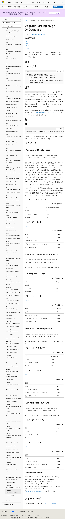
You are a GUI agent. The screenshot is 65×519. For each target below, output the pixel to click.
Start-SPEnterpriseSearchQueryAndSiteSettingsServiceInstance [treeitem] (13, 198)
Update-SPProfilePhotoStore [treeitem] (13, 398)
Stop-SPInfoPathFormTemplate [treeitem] (12, 264)
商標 (36, 518)
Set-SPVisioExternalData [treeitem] (12, 114)
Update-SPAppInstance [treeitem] (12, 366)
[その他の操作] (62, 20)
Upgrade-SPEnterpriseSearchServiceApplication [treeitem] (13, 470)
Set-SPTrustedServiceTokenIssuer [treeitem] (13, 97)
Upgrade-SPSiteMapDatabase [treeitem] (11, 500)
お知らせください (54, 13)
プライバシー (35, 515)
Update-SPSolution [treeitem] (11, 446)
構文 (28, 41)
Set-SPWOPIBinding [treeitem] (11, 142)
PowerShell (32, 20)
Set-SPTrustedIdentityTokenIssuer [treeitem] (13, 80)
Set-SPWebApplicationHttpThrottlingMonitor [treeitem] (13, 136)
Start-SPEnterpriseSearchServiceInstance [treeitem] (13, 205)
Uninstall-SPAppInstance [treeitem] (12, 326)
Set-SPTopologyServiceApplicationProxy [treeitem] (13, 51)
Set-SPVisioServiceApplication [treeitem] (12, 124)
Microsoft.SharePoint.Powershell (46, 20)
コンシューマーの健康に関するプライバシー (13, 518)
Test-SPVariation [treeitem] (10, 318)
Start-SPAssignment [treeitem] (11, 184)
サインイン (60, 2)
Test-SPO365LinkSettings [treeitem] (12, 304)
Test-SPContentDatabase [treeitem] (12, 295)
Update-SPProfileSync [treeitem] (12, 401)
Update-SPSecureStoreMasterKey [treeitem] (12, 442)
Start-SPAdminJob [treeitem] (11, 181)
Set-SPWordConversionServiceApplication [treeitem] (13, 150)
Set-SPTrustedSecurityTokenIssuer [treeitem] (13, 91)
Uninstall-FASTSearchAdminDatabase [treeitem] (13, 322)
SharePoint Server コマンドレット (45, 112)
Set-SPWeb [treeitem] (9, 128)
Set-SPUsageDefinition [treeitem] (12, 104)
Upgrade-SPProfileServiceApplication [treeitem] (13, 486)
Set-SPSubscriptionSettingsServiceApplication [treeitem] (13, 31)
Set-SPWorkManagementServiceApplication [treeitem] (13, 160)
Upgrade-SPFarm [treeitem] (10, 482)
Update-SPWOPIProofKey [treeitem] (12, 452)
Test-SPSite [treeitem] (9, 315)
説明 (27, 43)
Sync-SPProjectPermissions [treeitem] (13, 292)
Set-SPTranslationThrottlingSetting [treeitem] (13, 73)
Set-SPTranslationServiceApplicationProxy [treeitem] (13, 66)
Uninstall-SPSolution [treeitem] (11, 346)
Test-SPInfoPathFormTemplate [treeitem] (12, 299)
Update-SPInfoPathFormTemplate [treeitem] (12, 389)
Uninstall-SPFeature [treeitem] (11, 335)
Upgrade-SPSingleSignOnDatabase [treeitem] (13, 491)
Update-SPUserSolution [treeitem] (12, 449)
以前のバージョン (14, 515)
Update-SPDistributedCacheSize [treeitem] (12, 370)
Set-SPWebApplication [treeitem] (12, 131)
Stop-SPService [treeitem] (10, 268)
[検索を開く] (54, 2)
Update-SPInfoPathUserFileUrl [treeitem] (11, 394)
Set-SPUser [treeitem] (9, 110)
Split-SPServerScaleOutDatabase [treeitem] (13, 177)
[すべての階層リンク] (26, 20)
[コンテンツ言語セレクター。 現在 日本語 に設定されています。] (4, 511)
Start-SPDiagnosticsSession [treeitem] (13, 192)
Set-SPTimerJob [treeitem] (10, 39)
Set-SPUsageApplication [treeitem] (12, 101)
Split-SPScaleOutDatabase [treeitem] (13, 173)
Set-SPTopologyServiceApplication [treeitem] (13, 44)
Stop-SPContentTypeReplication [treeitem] (13, 234)
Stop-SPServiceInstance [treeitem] (12, 271)
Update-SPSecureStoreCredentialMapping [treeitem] (13, 428)
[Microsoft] (3, 2)
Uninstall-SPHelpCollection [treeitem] (13, 338)
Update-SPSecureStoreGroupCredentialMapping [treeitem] (13, 435)
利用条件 (30, 518)
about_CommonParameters (34, 491)
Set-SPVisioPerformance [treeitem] (12, 117)
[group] (44, 132)
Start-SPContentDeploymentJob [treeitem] (13, 188)
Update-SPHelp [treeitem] (10, 379)
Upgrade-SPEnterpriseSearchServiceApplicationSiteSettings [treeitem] (13, 477)
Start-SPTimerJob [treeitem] (10, 227)
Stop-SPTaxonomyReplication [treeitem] (12, 276)
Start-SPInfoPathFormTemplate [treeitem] (12, 211)
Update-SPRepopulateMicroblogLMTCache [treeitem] (13, 414)
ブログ (23, 515)
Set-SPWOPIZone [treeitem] (10, 145)
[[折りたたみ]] (21, 19)
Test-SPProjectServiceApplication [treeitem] (13, 308)
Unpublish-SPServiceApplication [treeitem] (11, 356)
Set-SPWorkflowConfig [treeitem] (12, 155)
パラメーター (30, 48)
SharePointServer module (38, 34)
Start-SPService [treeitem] (10, 221)
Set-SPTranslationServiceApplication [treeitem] (13, 59)
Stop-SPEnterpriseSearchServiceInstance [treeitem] (13, 258)
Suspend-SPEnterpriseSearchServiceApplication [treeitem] (13, 282)
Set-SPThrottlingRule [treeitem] (11, 36)
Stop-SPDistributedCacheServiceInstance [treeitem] (13, 243)
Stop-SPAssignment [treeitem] (11, 230)
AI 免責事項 (4, 515)
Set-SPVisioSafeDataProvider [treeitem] (13, 120)
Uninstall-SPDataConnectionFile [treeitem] (12, 331)
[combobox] (11, 22)
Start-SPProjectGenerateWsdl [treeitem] (12, 216)
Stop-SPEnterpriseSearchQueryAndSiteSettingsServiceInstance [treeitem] (13, 251)
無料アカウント (58, 7)
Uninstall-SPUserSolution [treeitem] (12, 349)
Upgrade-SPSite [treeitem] (10, 496)
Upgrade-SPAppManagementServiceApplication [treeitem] (13, 457)
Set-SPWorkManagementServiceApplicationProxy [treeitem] (13, 168)
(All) (27, 226)
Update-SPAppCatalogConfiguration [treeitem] (13, 362)
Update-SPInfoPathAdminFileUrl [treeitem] (12, 383)
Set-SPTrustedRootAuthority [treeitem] (13, 86)
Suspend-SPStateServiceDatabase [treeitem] (12, 288)
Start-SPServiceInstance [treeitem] (12, 224)
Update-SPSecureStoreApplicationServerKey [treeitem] (13, 421)
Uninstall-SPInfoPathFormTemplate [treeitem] (12, 342)
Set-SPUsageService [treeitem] (11, 107)
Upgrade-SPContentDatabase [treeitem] (11, 463)
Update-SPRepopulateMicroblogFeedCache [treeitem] (13, 406)
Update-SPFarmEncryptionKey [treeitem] (12, 375)
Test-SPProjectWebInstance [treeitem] (13, 312)
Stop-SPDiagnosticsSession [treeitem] (13, 238)
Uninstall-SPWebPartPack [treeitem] (12, 352)
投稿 (29, 515)
